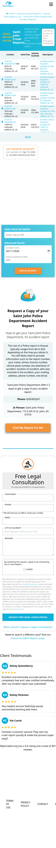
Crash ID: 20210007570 (10, 62)
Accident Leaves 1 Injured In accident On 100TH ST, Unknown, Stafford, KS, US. (47, 83)
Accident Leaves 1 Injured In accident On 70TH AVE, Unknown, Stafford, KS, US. (47, 111)
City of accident (13, 528)
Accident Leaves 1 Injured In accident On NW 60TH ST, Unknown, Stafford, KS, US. (47, 67)
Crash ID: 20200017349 (10, 78)
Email (7, 518)
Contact (42, 804)
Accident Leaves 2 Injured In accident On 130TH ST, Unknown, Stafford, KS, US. (47, 125)
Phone (8, 505)
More (28, 137)
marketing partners (30, 584)
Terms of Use (18, 609)
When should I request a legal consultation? (28, 627)
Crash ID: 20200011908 (10, 94)
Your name (10, 494)
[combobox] (28, 531)
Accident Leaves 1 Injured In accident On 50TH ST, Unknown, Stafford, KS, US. (47, 98)
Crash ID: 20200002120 (10, 120)
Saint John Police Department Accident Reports (36, 18)
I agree (29, 569)
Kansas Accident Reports (29, 13)
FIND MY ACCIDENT (28, 271)
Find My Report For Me (28, 427)
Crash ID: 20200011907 (10, 107)
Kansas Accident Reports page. (28, 638)
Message (9, 538)
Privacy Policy (25, 804)
